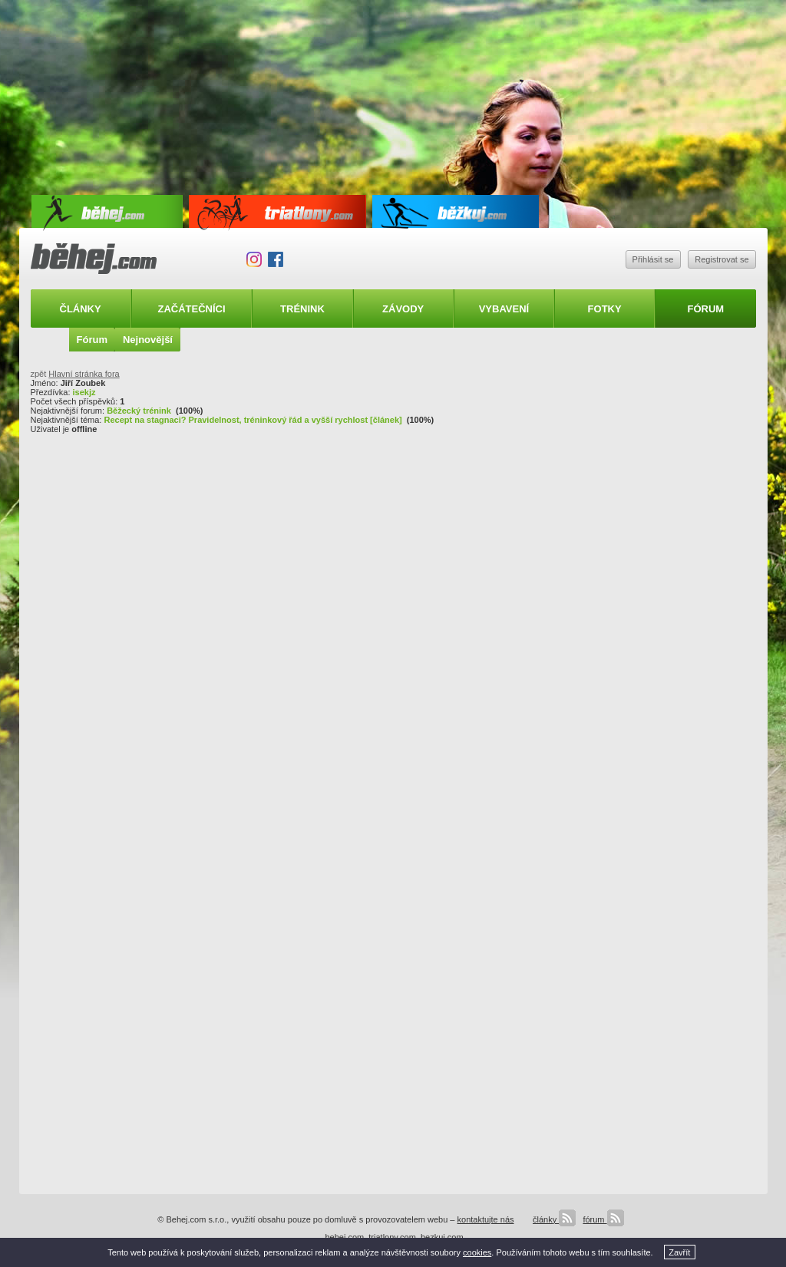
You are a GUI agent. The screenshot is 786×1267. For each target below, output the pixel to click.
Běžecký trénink (139, 410)
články (554, 1219)
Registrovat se (721, 259)
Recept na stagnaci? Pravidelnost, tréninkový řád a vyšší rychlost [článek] (252, 419)
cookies (477, 1252)
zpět (39, 373)
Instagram (254, 259)
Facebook (275, 259)
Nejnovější (148, 339)
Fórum (706, 309)
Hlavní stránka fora (83, 373)
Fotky (605, 309)
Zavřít (679, 1252)
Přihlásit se (653, 259)
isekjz (84, 392)
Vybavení (504, 309)
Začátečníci (191, 309)
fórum (603, 1219)
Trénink (302, 309)
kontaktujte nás (485, 1219)
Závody (403, 309)
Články (80, 309)
